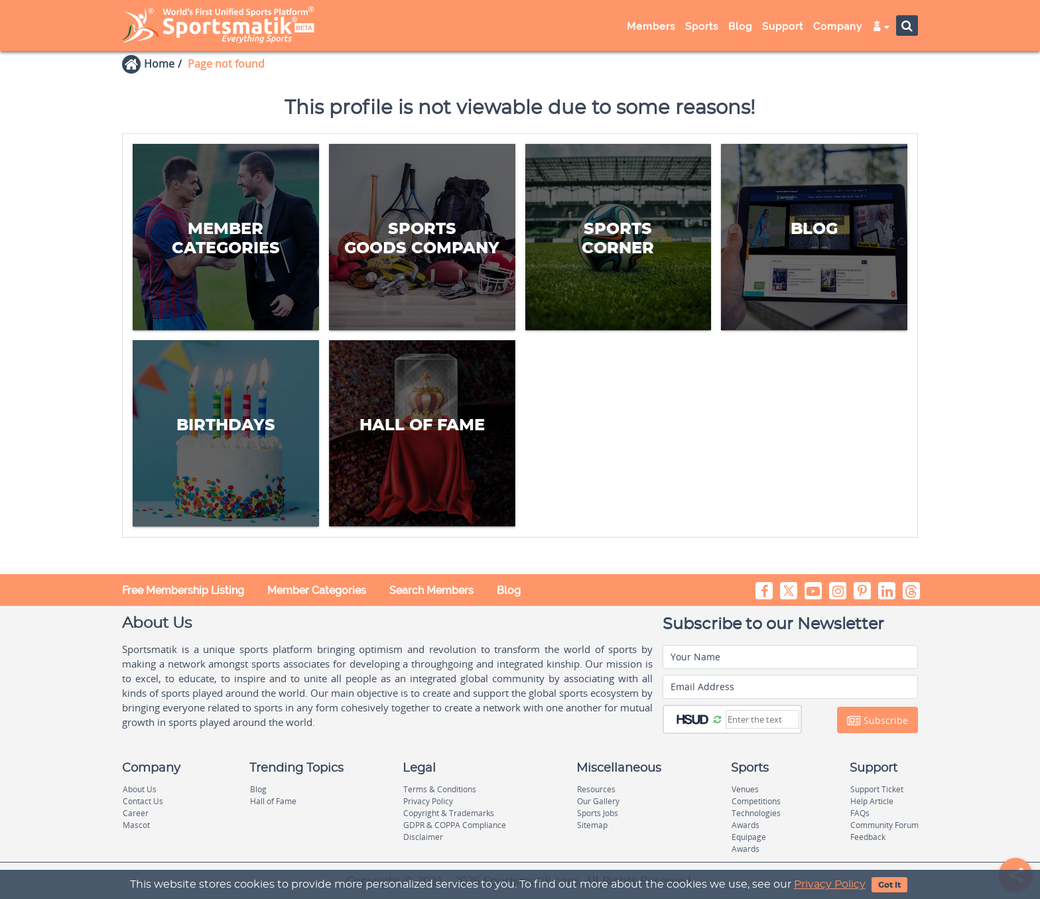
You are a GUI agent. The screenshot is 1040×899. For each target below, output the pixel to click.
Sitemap (592, 825)
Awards (745, 825)
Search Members (431, 590)
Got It (889, 885)
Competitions (756, 801)
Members (651, 26)
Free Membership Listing (183, 590)
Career (136, 813)
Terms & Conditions (439, 789)
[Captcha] (762, 719)
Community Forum (884, 825)
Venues (745, 789)
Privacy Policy (830, 884)
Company (837, 26)
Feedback (867, 837)
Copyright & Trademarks (448, 813)
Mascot (136, 825)
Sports (701, 26)
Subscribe (877, 720)
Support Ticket (876, 789)
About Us (140, 789)
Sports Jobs (597, 813)
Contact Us (143, 801)
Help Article (871, 801)
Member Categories (316, 590)
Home (159, 63)
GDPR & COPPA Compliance (454, 825)
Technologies (756, 813)
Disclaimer (423, 837)
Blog (740, 26)
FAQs (860, 813)
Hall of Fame (273, 801)
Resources (596, 789)
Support (782, 26)
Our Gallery (598, 801)
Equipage (749, 837)
